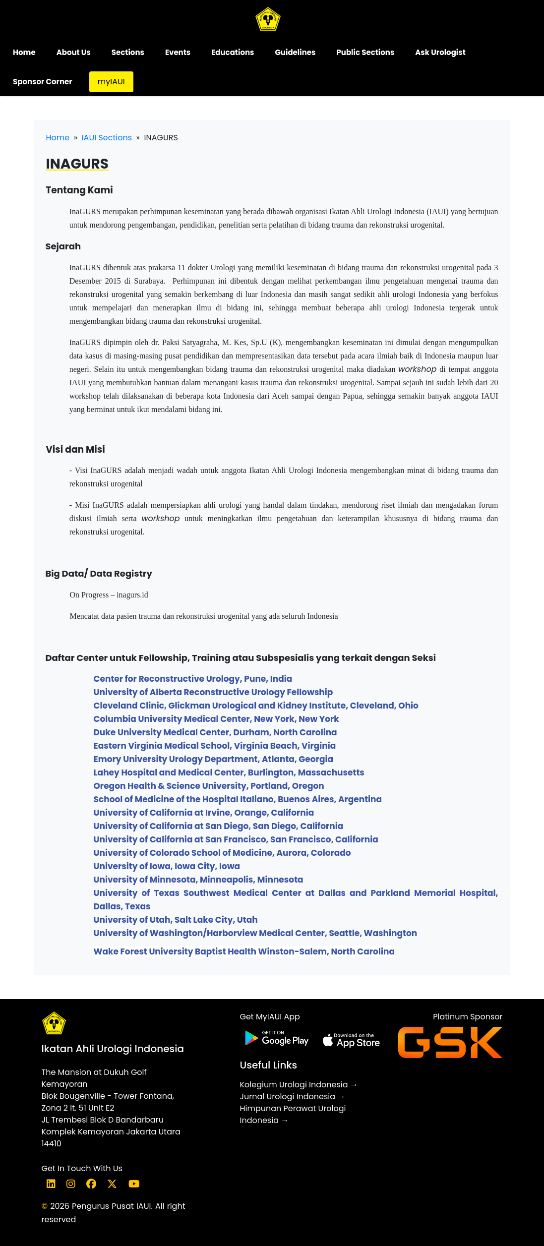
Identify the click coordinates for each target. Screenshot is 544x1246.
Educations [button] (232, 52)
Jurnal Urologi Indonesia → (292, 1096)
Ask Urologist (440, 52)
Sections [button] (128, 52)
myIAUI (111, 81)
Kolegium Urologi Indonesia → (299, 1084)
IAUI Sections (107, 137)
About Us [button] (74, 52)
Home (24, 52)
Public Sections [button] (365, 52)
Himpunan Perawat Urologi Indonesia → (293, 1114)
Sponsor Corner (42, 81)
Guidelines (295, 52)
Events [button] (177, 52)
